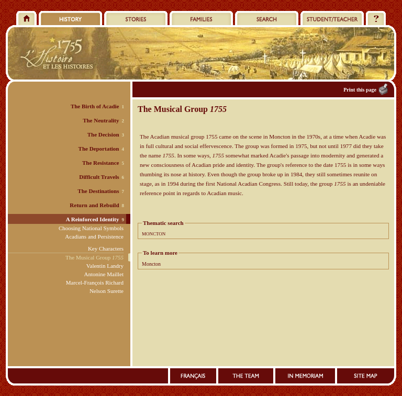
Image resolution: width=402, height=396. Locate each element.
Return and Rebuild (94, 205)
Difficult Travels (99, 177)
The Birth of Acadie (95, 106)
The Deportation (99, 148)
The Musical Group (94, 257)
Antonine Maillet (104, 274)
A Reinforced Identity (92, 219)
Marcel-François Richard (95, 282)
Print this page (359, 90)
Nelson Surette (107, 291)
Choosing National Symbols (91, 228)
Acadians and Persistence (94, 236)
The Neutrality (101, 120)
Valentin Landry (105, 266)
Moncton (151, 264)
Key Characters (106, 248)
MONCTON (153, 233)
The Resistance (100, 163)
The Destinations (98, 191)
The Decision (103, 134)
